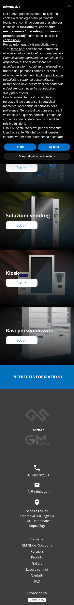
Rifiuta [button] (20, 146)
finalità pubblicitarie (49, 75)
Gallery (37, 563)
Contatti (37, 575)
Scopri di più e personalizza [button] (37, 156)
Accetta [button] (54, 146)
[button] (69, 6)
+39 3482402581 (37, 475)
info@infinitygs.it (37, 491)
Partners (37, 551)
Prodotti (37, 557)
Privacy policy (37, 593)
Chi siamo (37, 539)
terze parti (18, 49)
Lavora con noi (37, 569)
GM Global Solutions (37, 545)
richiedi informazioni (37, 376)
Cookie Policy (37, 600)
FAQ (37, 581)
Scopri (21, 167)
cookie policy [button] (12, 40)
